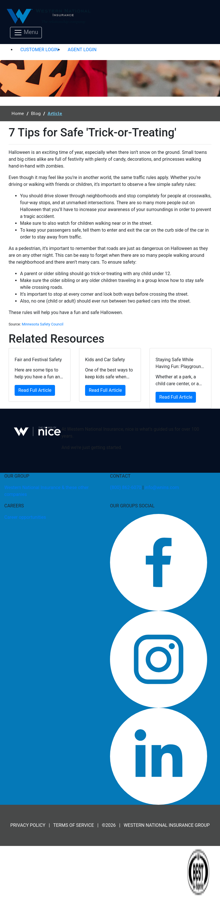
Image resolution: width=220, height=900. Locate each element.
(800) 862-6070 (125, 487)
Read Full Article (34, 390)
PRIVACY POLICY (27, 825)
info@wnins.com (162, 487)
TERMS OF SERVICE (73, 825)
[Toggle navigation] (26, 32)
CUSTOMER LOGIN (39, 49)
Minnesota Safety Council (42, 324)
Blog (36, 113)
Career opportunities (25, 517)
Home (17, 113)
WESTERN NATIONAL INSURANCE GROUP (167, 825)
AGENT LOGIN (82, 49)
